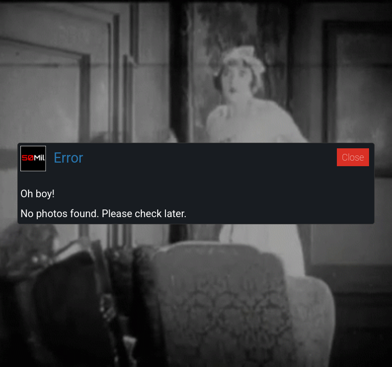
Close (353, 157)
